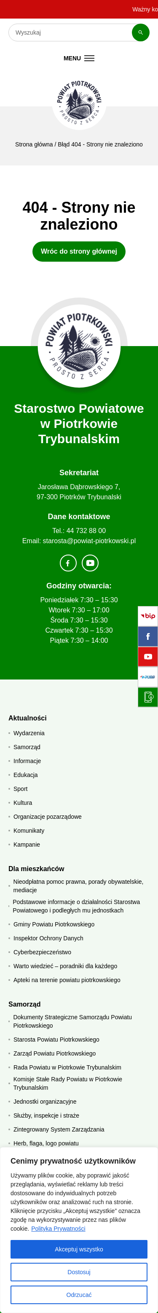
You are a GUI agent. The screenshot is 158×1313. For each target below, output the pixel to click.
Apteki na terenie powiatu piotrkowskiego (67, 980)
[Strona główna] (79, 346)
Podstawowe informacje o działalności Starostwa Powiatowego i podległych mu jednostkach (76, 906)
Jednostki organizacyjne (44, 1101)
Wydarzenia (29, 733)
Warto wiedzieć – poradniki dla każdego (65, 966)
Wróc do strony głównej (79, 251)
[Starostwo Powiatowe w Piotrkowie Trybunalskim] (79, 102)
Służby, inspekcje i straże (46, 1115)
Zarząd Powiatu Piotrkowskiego (54, 1053)
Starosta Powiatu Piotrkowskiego (56, 1039)
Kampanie (26, 844)
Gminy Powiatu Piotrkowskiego (53, 924)
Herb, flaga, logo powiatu (46, 1143)
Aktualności (27, 718)
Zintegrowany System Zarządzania (58, 1129)
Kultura (22, 802)
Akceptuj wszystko (79, 1249)
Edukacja (25, 775)
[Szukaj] (141, 32)
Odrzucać (79, 1294)
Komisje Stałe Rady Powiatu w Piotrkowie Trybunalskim (67, 1083)
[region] (79, 1230)
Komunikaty (28, 830)
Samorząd (26, 747)
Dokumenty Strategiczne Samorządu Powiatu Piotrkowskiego (72, 1021)
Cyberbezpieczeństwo (42, 952)
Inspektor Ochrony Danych (48, 938)
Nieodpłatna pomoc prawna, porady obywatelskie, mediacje (78, 885)
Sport (20, 788)
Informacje (27, 761)
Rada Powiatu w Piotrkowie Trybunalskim (67, 1067)
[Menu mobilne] (79, 58)
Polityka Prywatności (58, 1228)
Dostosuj (78, 1272)
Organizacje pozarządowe (47, 816)
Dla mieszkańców (36, 868)
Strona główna (34, 144)
